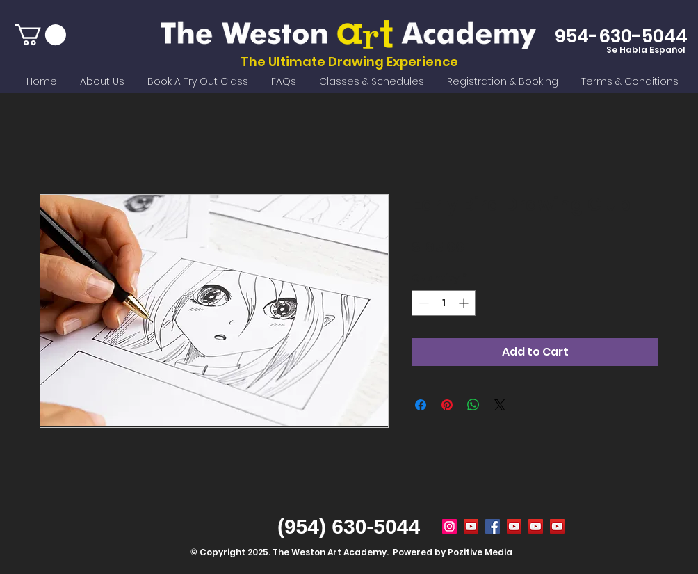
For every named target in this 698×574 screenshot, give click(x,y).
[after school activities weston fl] (535, 526)
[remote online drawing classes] (557, 526)
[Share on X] (500, 405)
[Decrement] (422, 303)
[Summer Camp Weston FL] (471, 526)
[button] (40, 34)
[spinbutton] (443, 303)
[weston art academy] (492, 526)
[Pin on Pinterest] (447, 405)
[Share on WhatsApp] (473, 405)
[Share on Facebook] (420, 405)
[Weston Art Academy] (449, 526)
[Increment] (464, 303)
